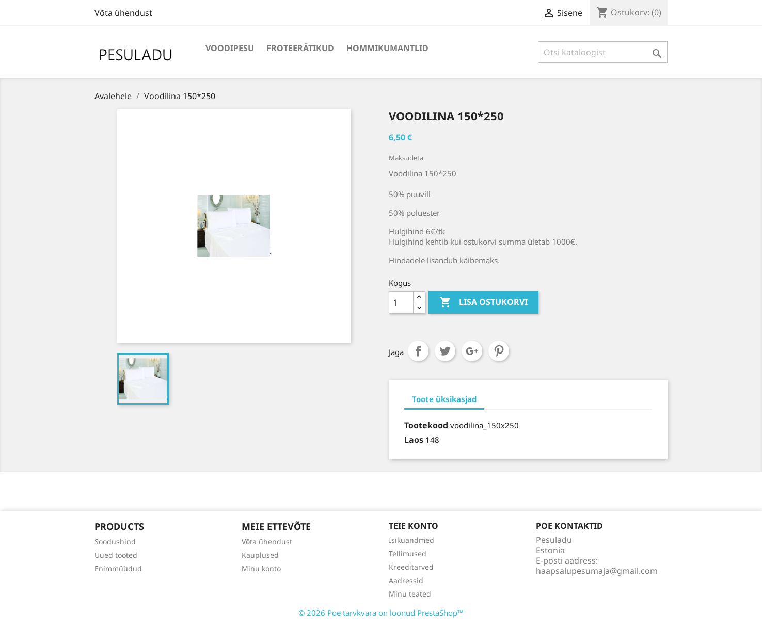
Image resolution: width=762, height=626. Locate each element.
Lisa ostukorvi (483, 302)
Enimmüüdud (118, 568)
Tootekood (426, 425)
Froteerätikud (300, 48)
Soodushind (115, 542)
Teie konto (413, 526)
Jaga (418, 351)
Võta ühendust (123, 13)
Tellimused (407, 553)
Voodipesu (229, 48)
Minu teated (410, 594)
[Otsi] (603, 52)
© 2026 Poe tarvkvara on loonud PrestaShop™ (381, 612)
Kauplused (260, 555)
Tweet (445, 351)
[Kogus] (401, 302)
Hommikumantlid (387, 48)
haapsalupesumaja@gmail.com (597, 570)
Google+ (472, 351)
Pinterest (498, 351)
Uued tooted (115, 555)
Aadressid (406, 580)
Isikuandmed (411, 540)
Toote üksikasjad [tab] (444, 399)
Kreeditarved (411, 567)
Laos (413, 440)
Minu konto (261, 568)
